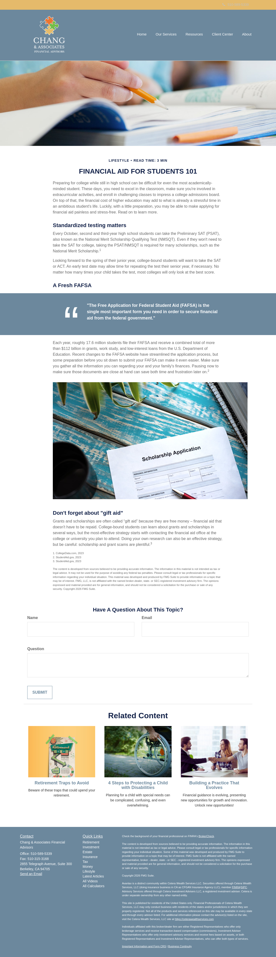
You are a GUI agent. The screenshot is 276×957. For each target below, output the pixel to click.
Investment (91, 847)
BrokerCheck (206, 836)
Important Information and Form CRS (144, 946)
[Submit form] (39, 692)
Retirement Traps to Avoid (62, 782)
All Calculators (93, 886)
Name (32, 618)
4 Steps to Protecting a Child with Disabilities (138, 785)
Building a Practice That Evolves (214, 785)
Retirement (91, 842)
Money (88, 866)
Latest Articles (93, 876)
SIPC (244, 887)
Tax (85, 862)
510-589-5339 (235, 5)
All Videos (90, 881)
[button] (168, 35)
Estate (87, 852)
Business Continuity (180, 946)
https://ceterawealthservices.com (194, 919)
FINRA (236, 887)
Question (35, 649)
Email (147, 618)
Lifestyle (89, 871)
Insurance (90, 857)
